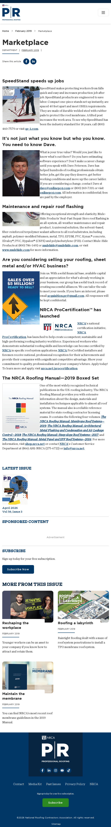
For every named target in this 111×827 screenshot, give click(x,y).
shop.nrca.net (35, 444)
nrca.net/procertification (59, 368)
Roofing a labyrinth (75, 623)
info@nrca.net (74, 448)
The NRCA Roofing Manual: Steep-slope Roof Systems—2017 (60, 435)
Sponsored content (25, 522)
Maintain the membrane (13, 696)
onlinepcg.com (50, 192)
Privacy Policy (75, 784)
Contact (18, 784)
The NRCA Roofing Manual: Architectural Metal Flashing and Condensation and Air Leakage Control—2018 (53, 430)
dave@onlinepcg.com (55, 188)
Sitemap (56, 824)
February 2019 (23, 31)
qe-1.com (31, 129)
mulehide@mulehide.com (60, 245)
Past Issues (53, 784)
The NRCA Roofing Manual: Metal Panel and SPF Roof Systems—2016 (46, 439)
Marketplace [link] (45, 31)
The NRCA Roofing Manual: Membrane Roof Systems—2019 (73, 421)
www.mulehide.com (16, 250)
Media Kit (35, 784)
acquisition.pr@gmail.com (65, 296)
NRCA (81, 323)
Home (5, 31)
